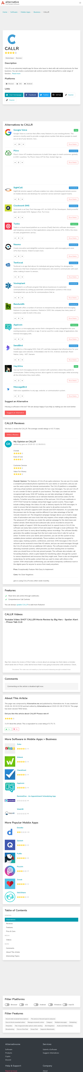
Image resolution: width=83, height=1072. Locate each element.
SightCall (18, 187)
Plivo (16, 150)
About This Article (13, 952)
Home (5, 12)
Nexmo (17, 244)
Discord (8, 1060)
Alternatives (10, 919)
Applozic (17, 324)
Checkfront (21, 770)
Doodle (20, 828)
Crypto (7, 1056)
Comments (10, 948)
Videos (8, 940)
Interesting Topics (12, 956)
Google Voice (20, 130)
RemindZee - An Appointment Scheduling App (36, 796)
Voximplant (19, 283)
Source (70, 95)
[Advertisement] (41, 21)
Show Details (73, 144)
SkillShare (21, 892)
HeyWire (18, 366)
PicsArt (20, 866)
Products (8, 1053)
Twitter (46, 95)
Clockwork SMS (21, 205)
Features (9, 927)
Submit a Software (50, 1049)
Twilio (16, 223)
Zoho (19, 744)
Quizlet (20, 840)
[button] (80, 3)
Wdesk (20, 757)
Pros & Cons (10, 931)
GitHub (58, 95)
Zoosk (19, 879)
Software (13, 12)
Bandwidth (18, 304)
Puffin (19, 853)
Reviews (9, 923)
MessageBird (20, 387)
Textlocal (18, 262)
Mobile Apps (25, 12)
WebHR (20, 809)
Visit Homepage (15, 95)
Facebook (32, 95)
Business (37, 12)
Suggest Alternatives (51, 1053)
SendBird (18, 345)
